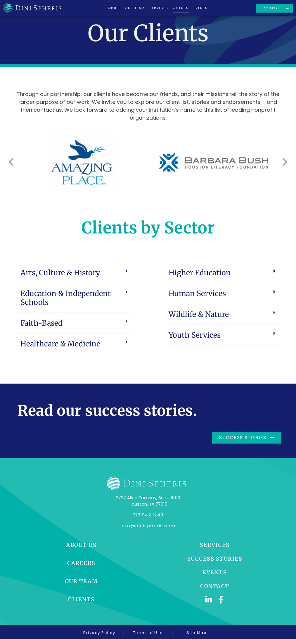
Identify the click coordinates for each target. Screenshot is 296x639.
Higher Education (200, 272)
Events (200, 8)
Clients (181, 8)
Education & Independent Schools (65, 298)
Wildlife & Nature (199, 314)
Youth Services (195, 335)
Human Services (197, 293)
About (114, 8)
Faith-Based (41, 323)
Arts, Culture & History (60, 272)
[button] (11, 162)
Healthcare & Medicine (60, 343)
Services (158, 8)
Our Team (135, 8)
